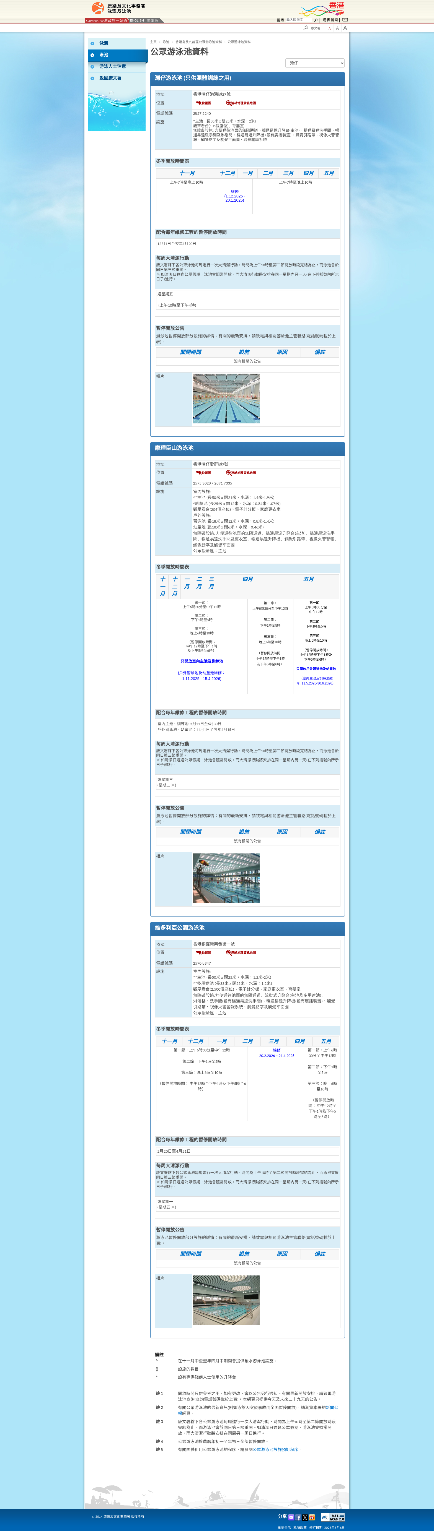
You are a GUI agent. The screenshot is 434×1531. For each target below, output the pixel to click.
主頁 (153, 42)
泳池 (166, 42)
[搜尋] (299, 20)
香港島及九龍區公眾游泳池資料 (198, 42)
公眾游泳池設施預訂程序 (275, 1449)
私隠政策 (300, 1527)
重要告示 (284, 1527)
